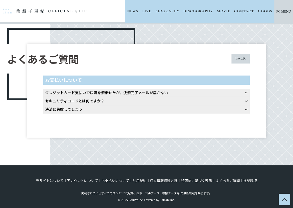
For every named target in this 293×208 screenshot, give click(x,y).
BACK (240, 58)
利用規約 (139, 180)
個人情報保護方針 (163, 180)
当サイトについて (50, 180)
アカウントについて (83, 180)
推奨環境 (249, 180)
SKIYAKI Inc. (167, 200)
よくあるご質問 (227, 180)
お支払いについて (115, 180)
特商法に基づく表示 (196, 180)
